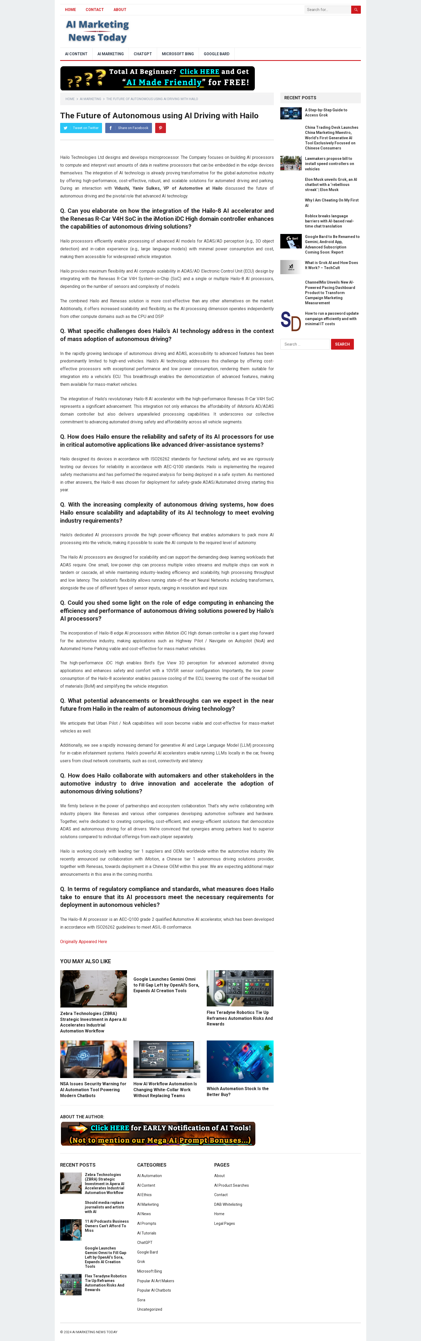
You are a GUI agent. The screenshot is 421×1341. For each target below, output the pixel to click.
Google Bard (217, 54)
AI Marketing (110, 54)
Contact (95, 10)
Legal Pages (224, 1223)
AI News (144, 1214)
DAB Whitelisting (228, 1204)
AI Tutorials (146, 1233)
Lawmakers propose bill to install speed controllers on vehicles (329, 163)
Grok (141, 1261)
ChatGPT (143, 54)
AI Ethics (144, 1195)
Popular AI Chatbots (154, 1290)
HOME (70, 10)
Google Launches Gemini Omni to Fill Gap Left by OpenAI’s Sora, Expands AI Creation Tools (166, 985)
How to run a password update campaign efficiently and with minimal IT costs (332, 318)
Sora (141, 1300)
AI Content (76, 54)
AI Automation (149, 1176)
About (120, 10)
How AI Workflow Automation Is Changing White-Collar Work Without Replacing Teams (165, 1089)
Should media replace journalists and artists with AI (104, 1207)
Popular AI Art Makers (155, 1281)
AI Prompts (146, 1223)
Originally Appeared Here (83, 941)
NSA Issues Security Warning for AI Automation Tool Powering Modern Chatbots (93, 1089)
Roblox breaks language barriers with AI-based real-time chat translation (329, 221)
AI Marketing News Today (94, 1332)
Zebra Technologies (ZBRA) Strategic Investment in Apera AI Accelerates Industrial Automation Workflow (104, 1184)
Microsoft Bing (178, 54)
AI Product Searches (231, 1185)
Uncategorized (149, 1309)
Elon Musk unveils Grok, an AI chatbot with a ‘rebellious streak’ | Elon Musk (331, 184)
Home (70, 99)
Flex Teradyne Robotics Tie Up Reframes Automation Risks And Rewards (240, 1018)
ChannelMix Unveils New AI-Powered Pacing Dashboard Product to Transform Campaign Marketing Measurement (330, 292)
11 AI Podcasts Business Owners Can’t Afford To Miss (107, 1226)
